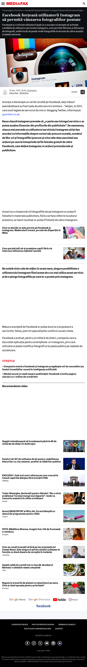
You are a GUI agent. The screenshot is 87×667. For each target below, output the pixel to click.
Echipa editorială (20, 625)
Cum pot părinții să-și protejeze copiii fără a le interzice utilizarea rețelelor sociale (27, 249)
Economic (19, 10)
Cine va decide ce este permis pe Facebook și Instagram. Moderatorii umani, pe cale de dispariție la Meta (31, 230)
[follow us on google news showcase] (39, 600)
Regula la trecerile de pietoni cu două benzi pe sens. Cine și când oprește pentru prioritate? (30, 584)
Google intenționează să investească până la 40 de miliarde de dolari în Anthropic (29, 442)
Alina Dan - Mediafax (19, 93)
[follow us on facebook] (43, 606)
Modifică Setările (43, 635)
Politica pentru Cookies (43, 625)
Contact (59, 629)
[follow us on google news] (17, 600)
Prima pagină (8, 10)
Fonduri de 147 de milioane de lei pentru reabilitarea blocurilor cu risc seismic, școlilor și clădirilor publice (31, 460)
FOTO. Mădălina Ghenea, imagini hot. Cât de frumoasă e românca (31, 530)
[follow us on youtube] (59, 600)
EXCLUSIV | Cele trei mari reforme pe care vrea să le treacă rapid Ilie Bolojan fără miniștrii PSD (30, 476)
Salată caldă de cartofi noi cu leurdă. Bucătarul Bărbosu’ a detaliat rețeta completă (27, 566)
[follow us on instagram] (73, 600)
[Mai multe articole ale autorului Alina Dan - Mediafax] (5, 92)
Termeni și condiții (66, 625)
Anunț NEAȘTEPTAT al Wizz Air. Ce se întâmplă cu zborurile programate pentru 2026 (28, 512)
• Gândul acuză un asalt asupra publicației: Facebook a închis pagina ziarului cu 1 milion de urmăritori (39, 375)
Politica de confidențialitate (37, 629)
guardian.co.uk (10, 114)
